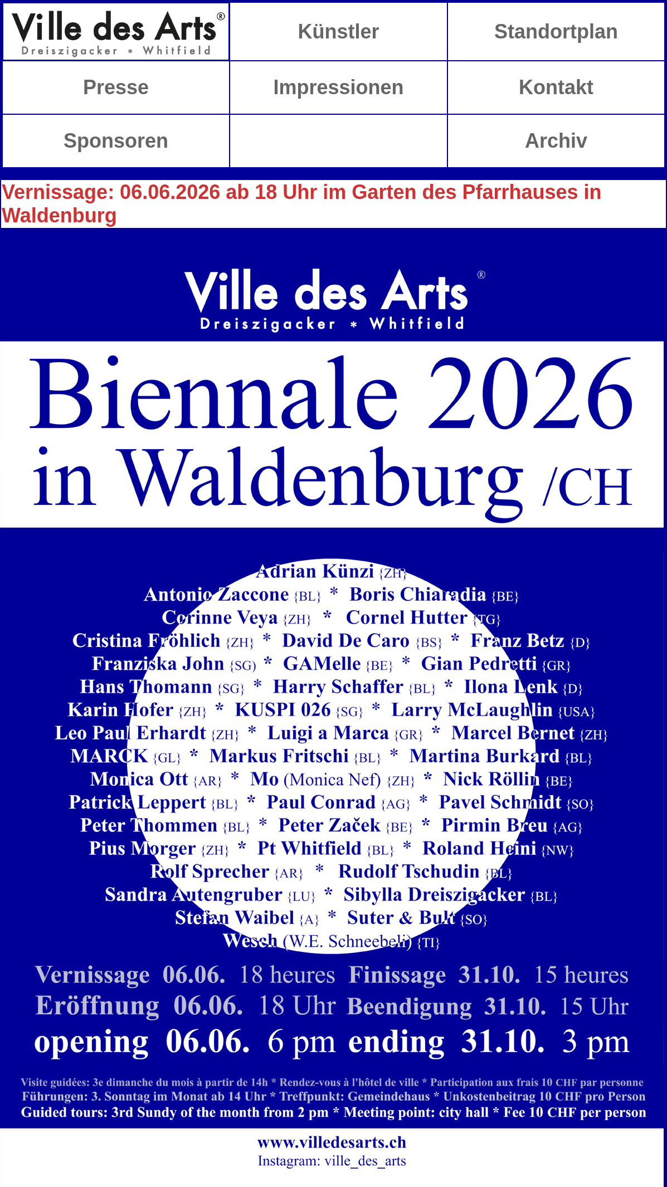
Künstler (338, 31)
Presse (116, 87)
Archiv (556, 140)
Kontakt (556, 87)
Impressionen (338, 87)
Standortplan (556, 31)
